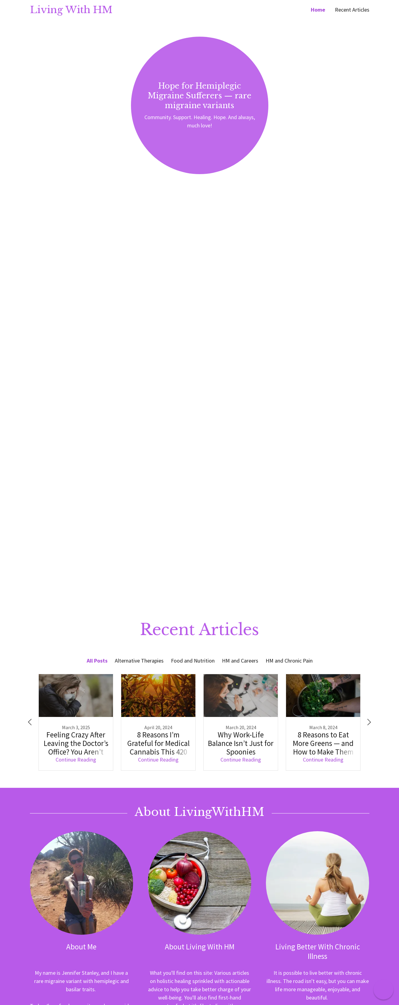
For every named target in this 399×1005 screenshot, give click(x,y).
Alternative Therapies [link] (139, 660)
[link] (115, 11)
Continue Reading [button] (76, 759)
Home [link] (318, 9)
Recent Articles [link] (352, 9)
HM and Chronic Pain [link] (289, 660)
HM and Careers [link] (240, 660)
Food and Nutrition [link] (193, 660)
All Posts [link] (97, 660)
